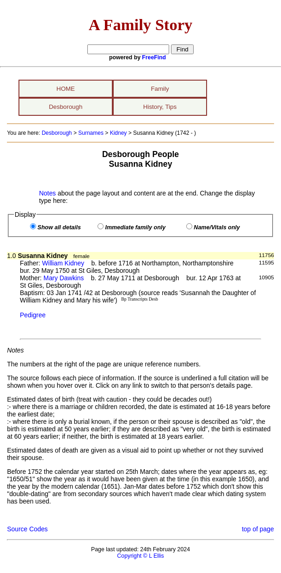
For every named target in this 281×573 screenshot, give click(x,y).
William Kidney (63, 263)
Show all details (59, 227)
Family (160, 88)
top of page (258, 529)
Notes (47, 193)
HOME (65, 88)
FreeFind (154, 57)
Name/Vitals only (217, 227)
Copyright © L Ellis (140, 556)
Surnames (91, 133)
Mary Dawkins (63, 278)
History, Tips (160, 106)
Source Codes (27, 529)
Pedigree (33, 315)
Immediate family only (135, 227)
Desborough (66, 106)
